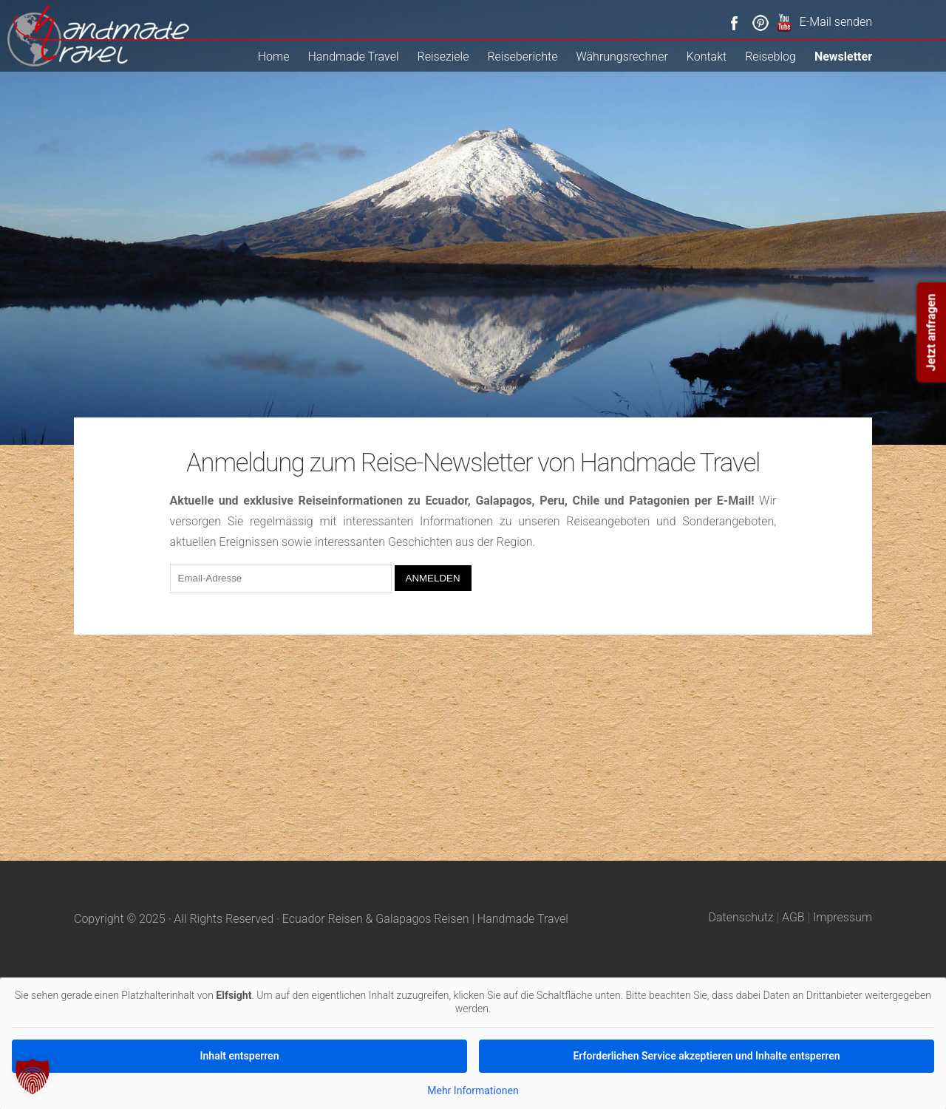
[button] (32, 1076)
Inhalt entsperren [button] (239, 1056)
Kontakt (706, 57)
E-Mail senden (836, 22)
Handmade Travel (352, 57)
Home (274, 57)
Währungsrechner (621, 57)
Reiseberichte (522, 57)
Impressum (842, 917)
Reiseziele (443, 57)
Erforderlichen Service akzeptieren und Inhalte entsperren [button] (706, 1056)
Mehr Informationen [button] (472, 1090)
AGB (793, 917)
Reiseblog (770, 57)
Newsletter (843, 57)
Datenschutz (741, 917)
